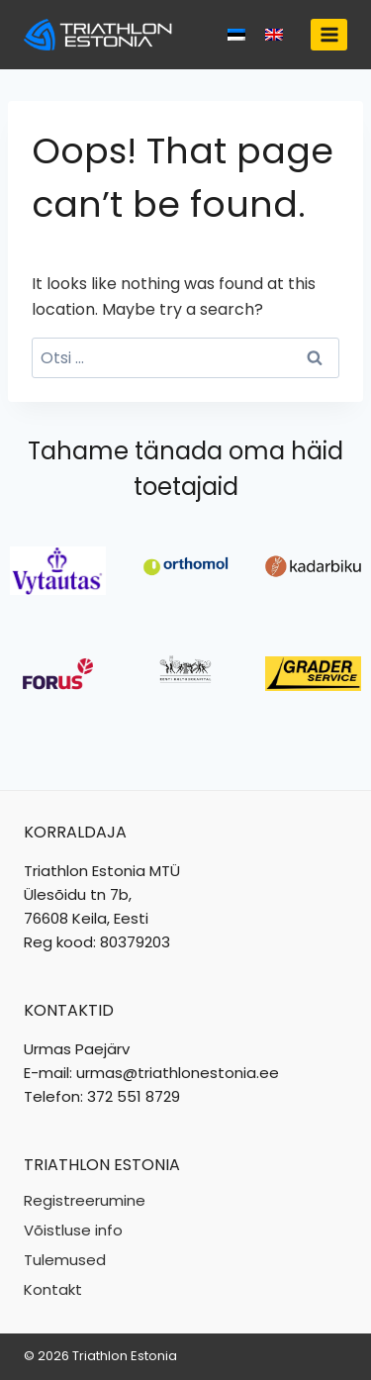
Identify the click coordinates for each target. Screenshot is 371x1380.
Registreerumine (84, 1200)
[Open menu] (329, 34)
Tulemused (65, 1259)
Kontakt (53, 1289)
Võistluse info (73, 1230)
